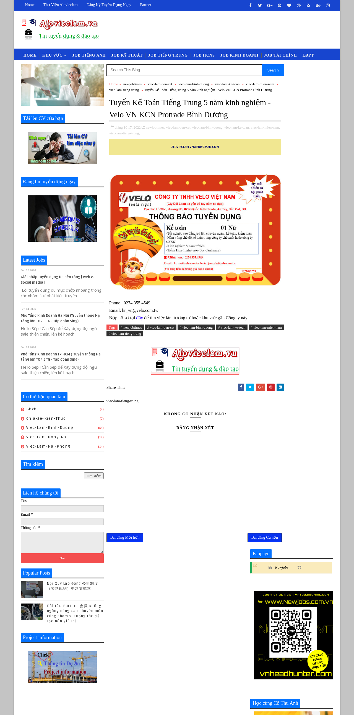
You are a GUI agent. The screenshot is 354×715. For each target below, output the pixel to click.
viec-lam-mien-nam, (132, 153)
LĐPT (308, 57)
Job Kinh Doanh (239, 57)
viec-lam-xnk (313, 591)
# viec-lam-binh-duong (196, 355)
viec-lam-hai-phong (48, 449)
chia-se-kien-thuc (46, 421)
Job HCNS (204, 57)
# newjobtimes (131, 355)
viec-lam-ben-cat (160, 87)
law (256, 573)
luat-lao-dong (281, 573)
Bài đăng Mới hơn (125, 567)
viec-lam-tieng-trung (164, 93)
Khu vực (52, 57)
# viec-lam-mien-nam (133, 361)
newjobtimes (132, 87)
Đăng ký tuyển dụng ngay (109, 5)
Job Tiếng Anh (89, 57)
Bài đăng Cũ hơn (228, 567)
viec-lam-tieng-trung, (162, 153)
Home (30, 5)
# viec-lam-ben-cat (161, 355)
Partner (145, 5)
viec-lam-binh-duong (50, 430)
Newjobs (281, 85)
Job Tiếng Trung (168, 57)
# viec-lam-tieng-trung (171, 361)
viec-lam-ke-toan (227, 87)
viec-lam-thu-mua (308, 582)
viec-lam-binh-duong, (207, 147)
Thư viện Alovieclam (60, 5)
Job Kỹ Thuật (127, 57)
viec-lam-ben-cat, (178, 147)
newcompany (313, 573)
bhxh (31, 412)
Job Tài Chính (280, 57)
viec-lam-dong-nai (47, 439)
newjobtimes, (155, 147)
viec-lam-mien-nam (128, 93)
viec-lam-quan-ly (269, 582)
